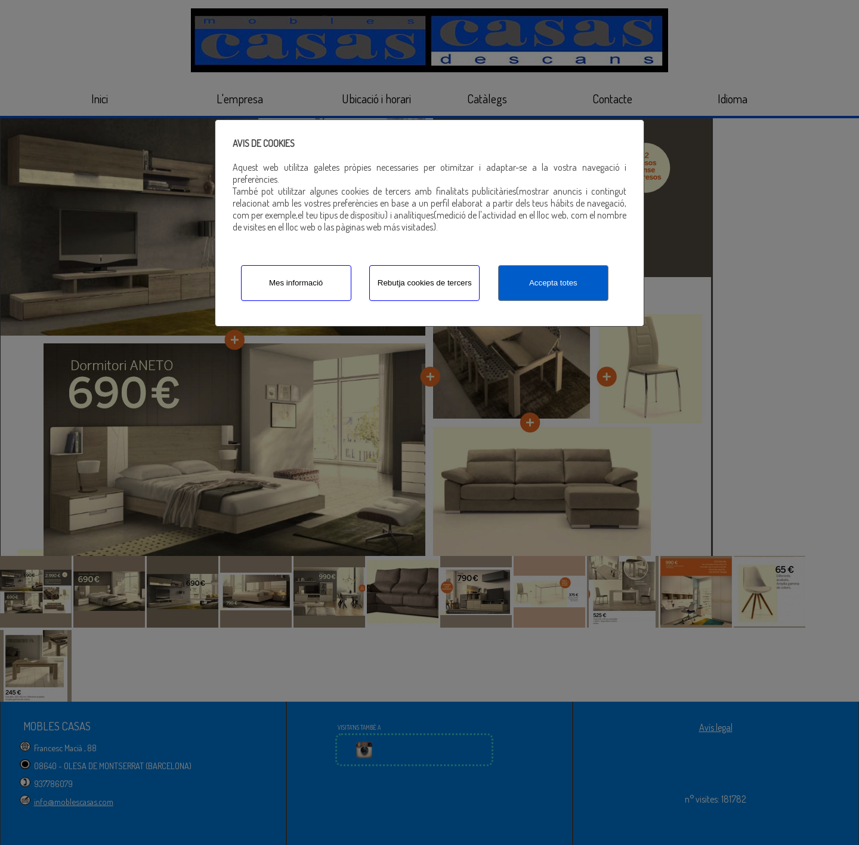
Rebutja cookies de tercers (425, 282)
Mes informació (296, 282)
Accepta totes (553, 282)
